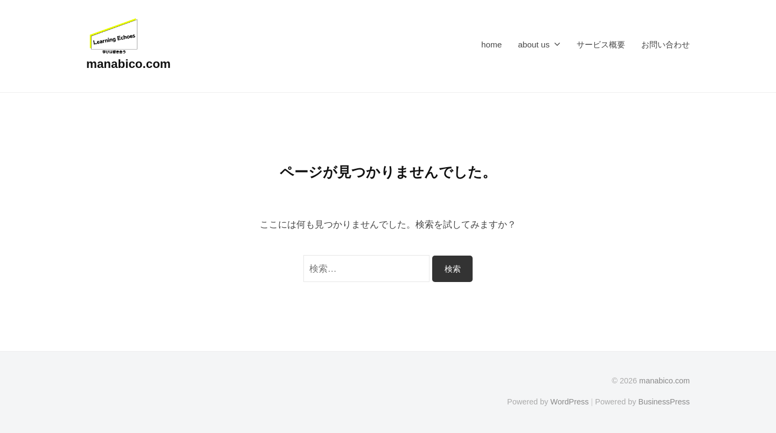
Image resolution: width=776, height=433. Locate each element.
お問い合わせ (665, 44)
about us (534, 44)
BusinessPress (664, 401)
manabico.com (128, 64)
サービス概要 (601, 44)
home (491, 44)
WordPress (569, 401)
